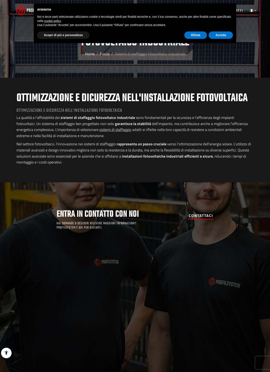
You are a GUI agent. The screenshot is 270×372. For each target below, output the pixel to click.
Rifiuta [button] (195, 35)
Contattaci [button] (201, 215)
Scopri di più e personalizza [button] (63, 35)
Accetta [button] (220, 35)
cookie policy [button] (52, 21)
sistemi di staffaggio (115, 129)
